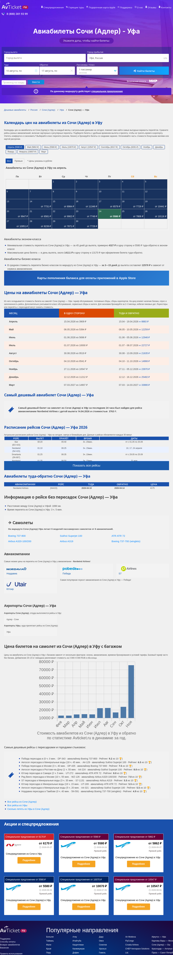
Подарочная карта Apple (107, 7)
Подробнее (29, 860)
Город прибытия (95, 52)
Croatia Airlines (132, 944)
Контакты (166, 7)
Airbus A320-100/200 (19, 540)
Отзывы (153, 7)
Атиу (75, 936)
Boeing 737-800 (17, 535)
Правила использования (11, 953)
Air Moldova (130, 936)
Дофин (76, 952)
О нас (142, 7)
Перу (48, 952)
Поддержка (129, 7)
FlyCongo (129, 940)
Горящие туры (84, 7)
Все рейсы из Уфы (17, 805)
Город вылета (10, 52)
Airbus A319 (66, 540)
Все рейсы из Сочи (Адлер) (22, 801)
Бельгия (50, 936)
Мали (48, 944)
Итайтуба (77, 940)
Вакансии (4, 947)
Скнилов (103, 944)
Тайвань (50, 940)
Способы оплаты (8, 941)
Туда (6, 65)
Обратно (44, 65)
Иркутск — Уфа (159, 936)
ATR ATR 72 (118, 535)
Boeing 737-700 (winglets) (126, 540)
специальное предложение (107, 91)
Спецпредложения (63, 7)
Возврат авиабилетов (10, 944)
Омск (101, 940)
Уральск (102, 948)
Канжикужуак (79, 948)
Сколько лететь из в (28, 808)
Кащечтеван (78, 944)
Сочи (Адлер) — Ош (161, 944)
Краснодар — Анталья (162, 948)
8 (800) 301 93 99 (17, 14)
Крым (48, 948)
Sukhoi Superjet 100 (71, 535)
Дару (101, 936)
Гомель (102, 952)
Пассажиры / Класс (86, 65)
